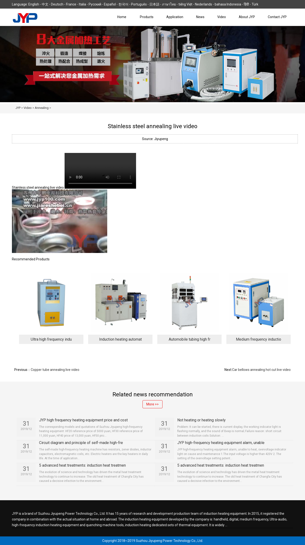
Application (174, 17)
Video (221, 17)
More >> (152, 404)
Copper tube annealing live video (55, 370)
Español (110, 4)
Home (121, 17)
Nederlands (203, 4)
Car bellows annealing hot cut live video (261, 370)
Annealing (42, 108)
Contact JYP (277, 17)
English (33, 4)
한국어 (123, 4)
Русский (95, 4)
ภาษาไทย (169, 4)
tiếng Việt (185, 4)
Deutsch (57, 4)
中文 (45, 4)
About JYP (247, 17)
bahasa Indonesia (228, 4)
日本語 (154, 4)
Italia (82, 4)
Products (146, 17)
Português (139, 4)
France (71, 4)
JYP (17, 108)
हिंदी (246, 4)
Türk (255, 4)
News (200, 17)
